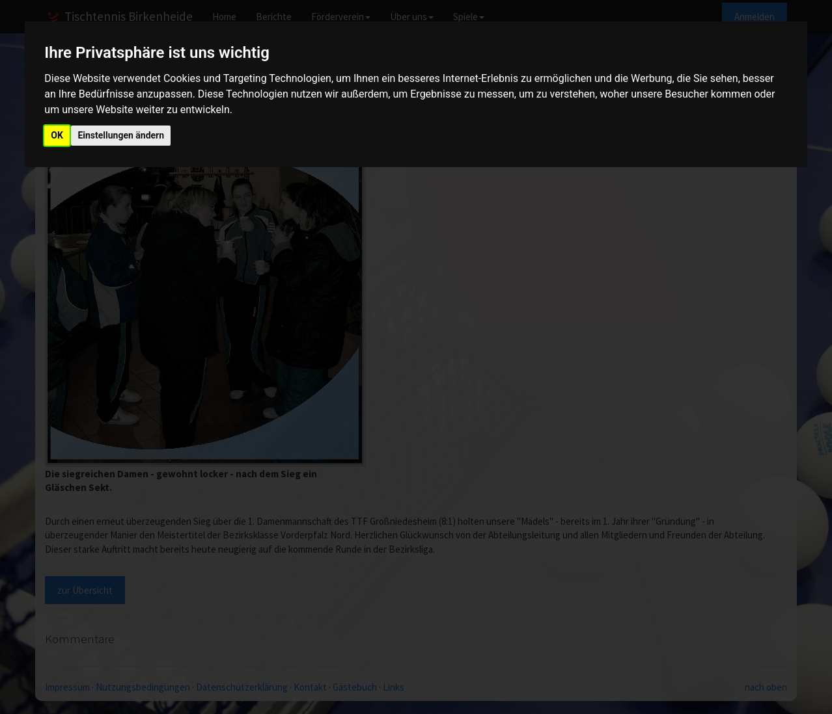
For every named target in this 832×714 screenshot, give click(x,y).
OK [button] (57, 135)
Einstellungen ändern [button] (120, 135)
